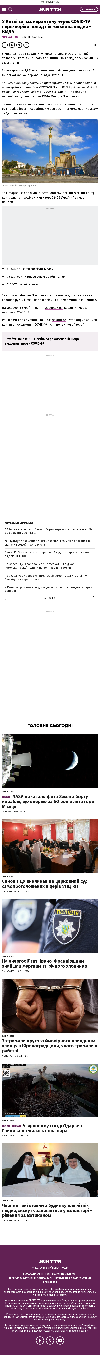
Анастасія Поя (10, 37)
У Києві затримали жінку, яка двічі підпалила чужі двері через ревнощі (48, 589)
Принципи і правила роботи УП (73, 1278)
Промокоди (50, 1282)
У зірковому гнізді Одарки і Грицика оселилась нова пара (42, 1128)
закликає (59, 320)
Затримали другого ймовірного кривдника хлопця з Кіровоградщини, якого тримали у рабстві (49, 1046)
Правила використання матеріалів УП (30, 1278)
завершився (54, 308)
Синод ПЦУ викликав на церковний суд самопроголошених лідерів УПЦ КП (47, 554)
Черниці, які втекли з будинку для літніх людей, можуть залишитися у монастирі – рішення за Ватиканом (47, 1210)
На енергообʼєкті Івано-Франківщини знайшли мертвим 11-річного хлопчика (44, 963)
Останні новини (19, 523)
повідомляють (73, 70)
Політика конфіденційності (61, 1274)
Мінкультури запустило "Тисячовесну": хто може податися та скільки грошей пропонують (48, 542)
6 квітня (21, 58)
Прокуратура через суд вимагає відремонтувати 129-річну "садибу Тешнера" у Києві (46, 577)
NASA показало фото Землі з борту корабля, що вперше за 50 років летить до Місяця (48, 531)
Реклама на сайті (33, 1274)
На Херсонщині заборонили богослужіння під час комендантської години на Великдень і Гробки (39, 565)
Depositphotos (28, 185)
